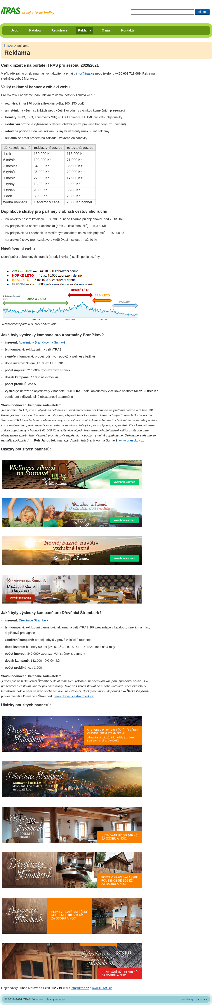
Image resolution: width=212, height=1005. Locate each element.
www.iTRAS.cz (102, 988)
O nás (106, 30)
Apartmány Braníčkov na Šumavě (42, 342)
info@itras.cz (85, 73)
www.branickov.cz (131, 440)
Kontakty (128, 30)
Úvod (15, 30)
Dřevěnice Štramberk (33, 620)
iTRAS (8, 45)
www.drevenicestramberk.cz (74, 696)
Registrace (59, 30)
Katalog (35, 30)
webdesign (187, 999)
